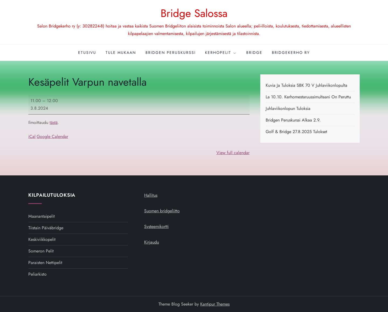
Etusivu (87, 52)
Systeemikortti (156, 226)
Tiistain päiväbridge (45, 228)
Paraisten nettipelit (45, 262)
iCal (32, 136)
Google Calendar (52, 136)
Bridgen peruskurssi (171, 52)
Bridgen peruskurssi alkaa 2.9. (293, 120)
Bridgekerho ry (291, 52)
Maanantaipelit (41, 216)
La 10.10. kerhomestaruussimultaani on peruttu (308, 97)
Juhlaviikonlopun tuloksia (288, 108)
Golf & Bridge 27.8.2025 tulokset (296, 132)
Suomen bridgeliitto (162, 211)
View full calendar (233, 153)
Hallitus (150, 195)
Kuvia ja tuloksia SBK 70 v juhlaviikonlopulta (306, 85)
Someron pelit (41, 251)
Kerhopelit (221, 52)
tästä (54, 122)
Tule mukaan (121, 52)
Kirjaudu (151, 242)
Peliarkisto (37, 274)
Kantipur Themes (215, 304)
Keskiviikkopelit (42, 239)
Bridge (254, 52)
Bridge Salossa (194, 13)
